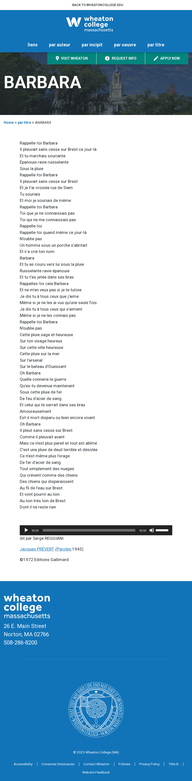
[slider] (89, 530)
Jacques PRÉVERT (37, 549)
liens (33, 44)
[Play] (26, 530)
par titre (156, 44)
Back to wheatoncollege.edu (97, 5)
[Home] (96, 23)
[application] (96, 530)
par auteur (59, 44)
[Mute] (151, 530)
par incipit (92, 44)
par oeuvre (125, 44)
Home (9, 122)
